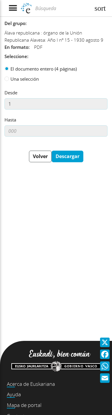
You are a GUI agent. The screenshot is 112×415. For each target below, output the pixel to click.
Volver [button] (40, 156)
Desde (10, 93)
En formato (16, 47)
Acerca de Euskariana (31, 383)
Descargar (67, 156)
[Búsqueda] (62, 8)
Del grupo (14, 23)
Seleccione (15, 56)
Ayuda (14, 394)
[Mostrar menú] (12, 8)
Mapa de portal (24, 405)
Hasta (10, 120)
